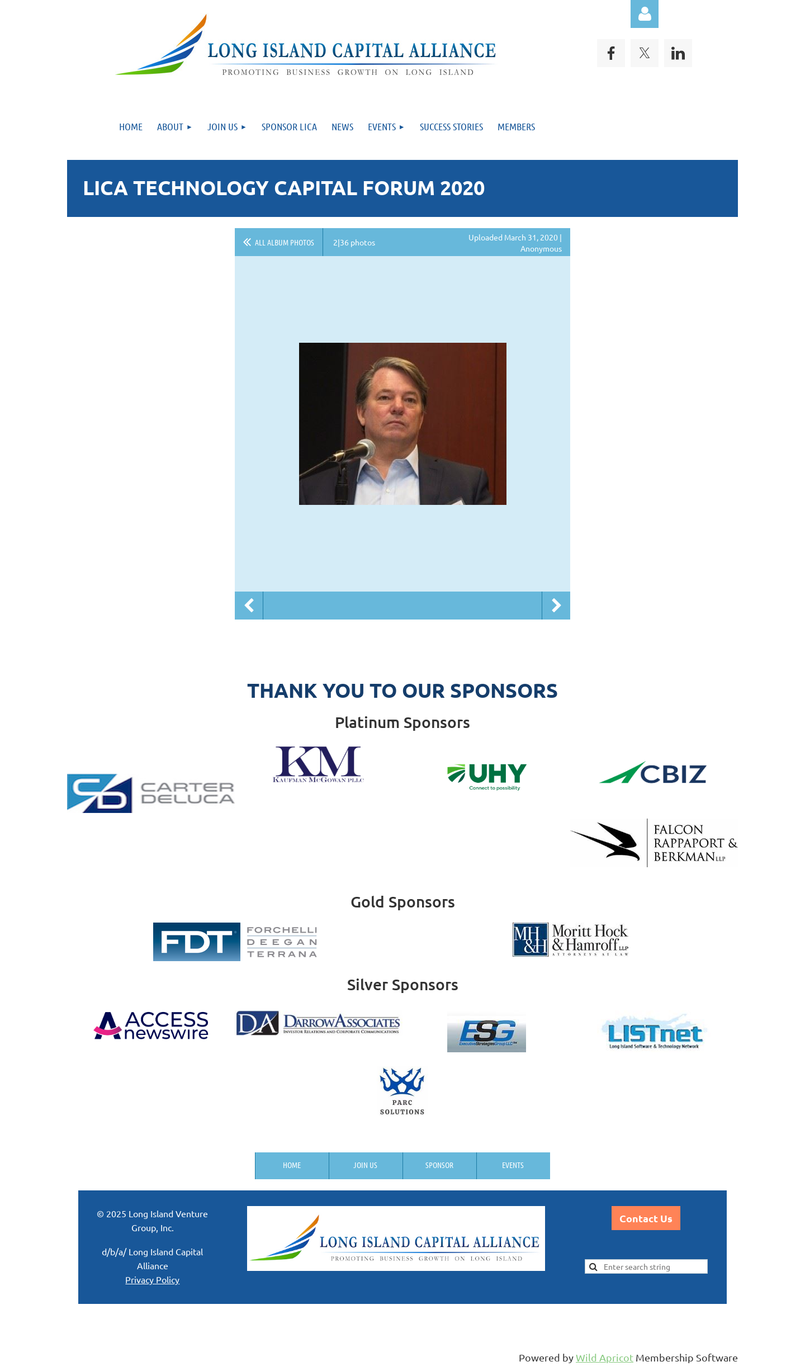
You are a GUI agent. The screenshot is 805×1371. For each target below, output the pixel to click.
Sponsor (439, 1165)
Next (556, 606)
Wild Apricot (604, 1357)
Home (292, 1165)
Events (513, 1165)
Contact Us (646, 1218)
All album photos (284, 242)
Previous (249, 606)
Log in (645, 14)
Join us (365, 1165)
